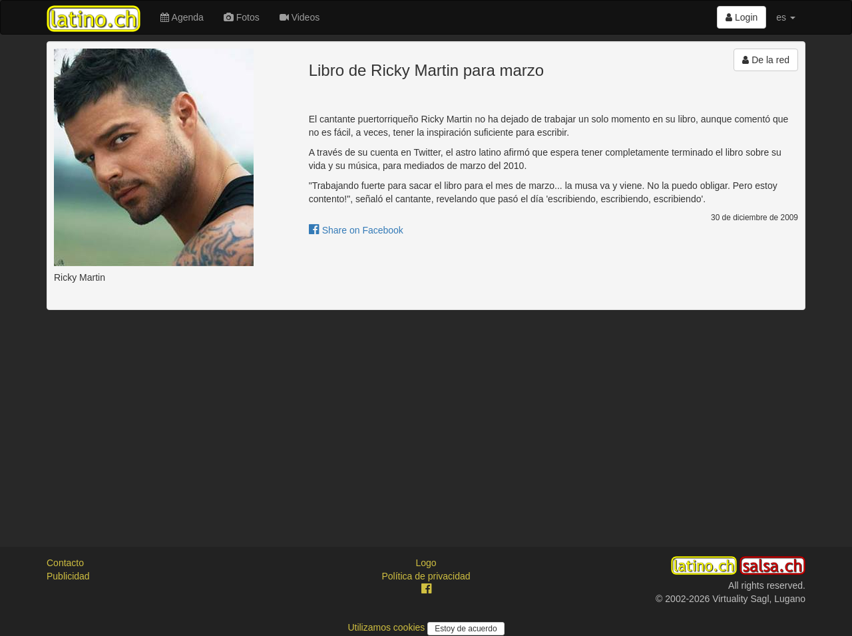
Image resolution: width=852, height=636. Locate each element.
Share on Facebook (356, 230)
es (785, 17)
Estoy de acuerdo (466, 628)
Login (741, 17)
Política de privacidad (425, 576)
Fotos (242, 17)
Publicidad (68, 576)
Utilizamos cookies (387, 627)
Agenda (181, 17)
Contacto (65, 562)
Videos (300, 17)
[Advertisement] (426, 416)
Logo (425, 562)
